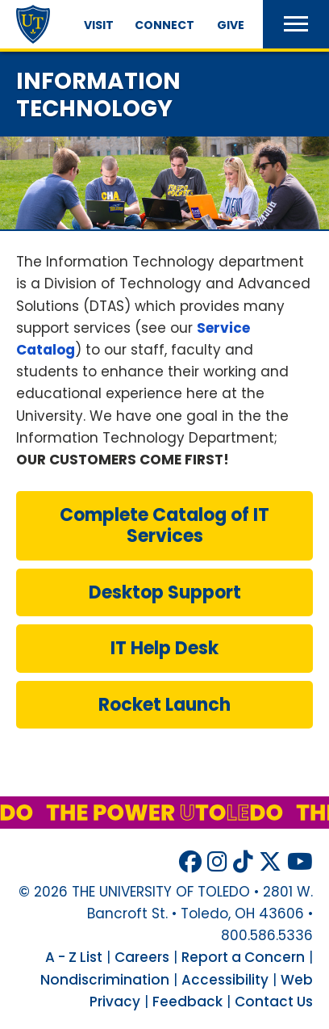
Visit (99, 25)
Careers (142, 957)
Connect (164, 25)
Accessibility (225, 979)
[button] (296, 24)
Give (230, 25)
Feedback (187, 1001)
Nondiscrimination (104, 979)
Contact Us (274, 1001)
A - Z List (73, 957)
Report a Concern (243, 957)
